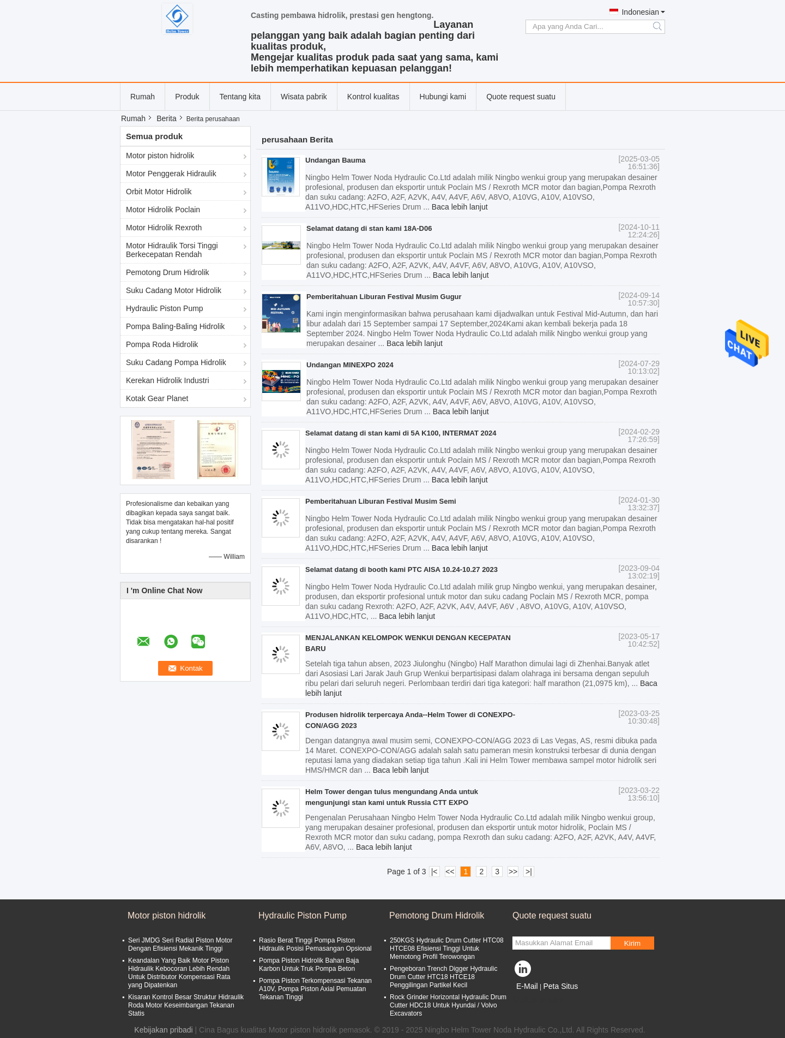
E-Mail (527, 986)
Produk (187, 96)
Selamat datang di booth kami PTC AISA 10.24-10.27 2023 (401, 569)
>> (513, 871)
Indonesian (640, 12)
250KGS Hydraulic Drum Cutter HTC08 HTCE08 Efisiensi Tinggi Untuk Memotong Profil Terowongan (447, 948)
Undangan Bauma (335, 160)
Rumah (142, 96)
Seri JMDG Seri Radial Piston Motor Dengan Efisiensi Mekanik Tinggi (180, 944)
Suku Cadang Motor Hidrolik (173, 290)
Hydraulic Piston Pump (164, 308)
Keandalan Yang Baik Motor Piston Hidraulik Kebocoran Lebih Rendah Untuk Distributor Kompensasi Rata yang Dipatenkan (179, 973)
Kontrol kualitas (373, 96)
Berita (166, 118)
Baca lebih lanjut (460, 206)
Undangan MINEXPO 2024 (350, 365)
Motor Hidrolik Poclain (163, 209)
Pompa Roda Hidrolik (162, 344)
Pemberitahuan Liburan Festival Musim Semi (380, 501)
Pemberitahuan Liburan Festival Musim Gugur (384, 297)
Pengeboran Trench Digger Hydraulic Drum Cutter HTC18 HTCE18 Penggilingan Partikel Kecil (443, 977)
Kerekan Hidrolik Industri (167, 380)
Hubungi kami (443, 96)
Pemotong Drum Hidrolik (167, 272)
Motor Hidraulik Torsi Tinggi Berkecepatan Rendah (172, 250)
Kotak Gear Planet (157, 398)
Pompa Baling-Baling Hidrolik (175, 326)
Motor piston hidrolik (160, 155)
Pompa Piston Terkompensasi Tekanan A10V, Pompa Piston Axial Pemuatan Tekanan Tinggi (315, 989)
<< (449, 871)
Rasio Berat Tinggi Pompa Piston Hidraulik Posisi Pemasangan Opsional (315, 944)
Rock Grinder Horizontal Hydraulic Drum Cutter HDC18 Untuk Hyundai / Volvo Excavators (448, 1005)
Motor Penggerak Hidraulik (171, 173)
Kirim (632, 943)
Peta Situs (560, 986)
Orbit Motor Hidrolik (159, 191)
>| (529, 871)
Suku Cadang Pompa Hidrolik (176, 362)
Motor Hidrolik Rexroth (164, 227)
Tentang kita (240, 96)
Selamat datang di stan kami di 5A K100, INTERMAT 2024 (400, 433)
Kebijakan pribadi (163, 1029)
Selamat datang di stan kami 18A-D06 (369, 228)
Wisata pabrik (304, 96)
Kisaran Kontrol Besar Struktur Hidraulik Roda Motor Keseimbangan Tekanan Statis (186, 1005)
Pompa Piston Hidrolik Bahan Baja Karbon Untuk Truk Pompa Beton (309, 965)
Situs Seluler (537, 999)
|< (434, 871)
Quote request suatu (520, 96)
